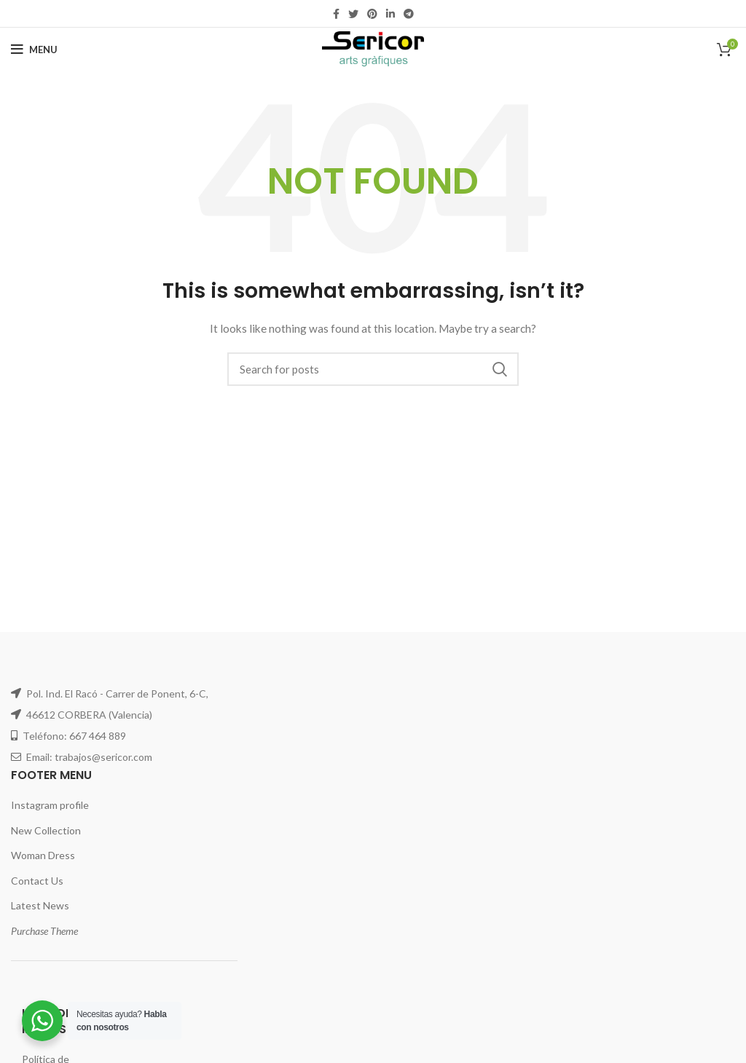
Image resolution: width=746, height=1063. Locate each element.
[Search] (373, 369)
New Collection (46, 830)
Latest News (40, 905)
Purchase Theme (44, 931)
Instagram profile (50, 805)
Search (499, 369)
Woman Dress (43, 855)
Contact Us (37, 880)
